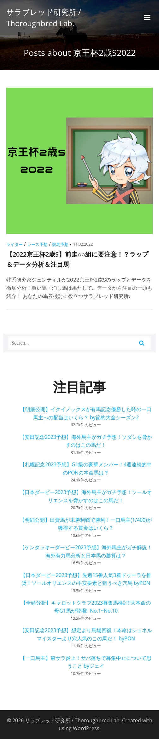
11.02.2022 (83, 244)
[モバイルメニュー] (147, 17)
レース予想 (37, 244)
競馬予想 (60, 244)
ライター (14, 244)
